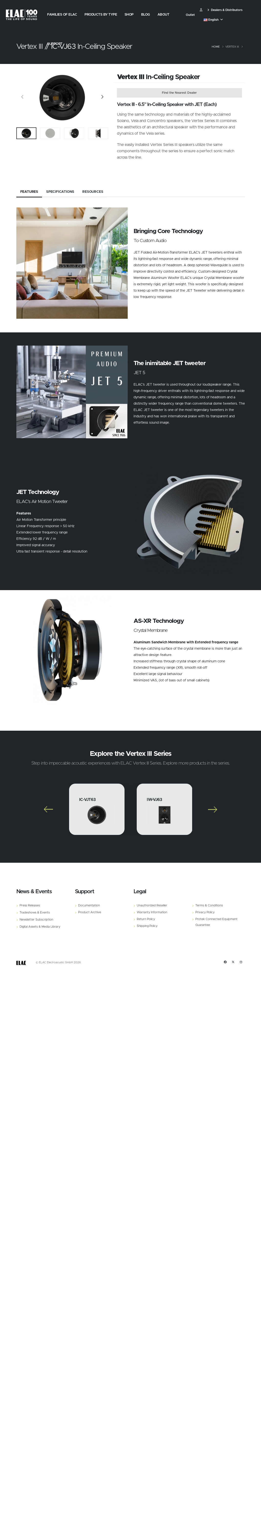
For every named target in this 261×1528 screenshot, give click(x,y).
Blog (145, 14)
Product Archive (89, 914)
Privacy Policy (205, 914)
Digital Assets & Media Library (40, 929)
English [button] (213, 19)
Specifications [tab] (60, 194)
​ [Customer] (201, 10)
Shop (129, 14)
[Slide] (22, 97)
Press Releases (30, 908)
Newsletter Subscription (36, 922)
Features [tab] (29, 194)
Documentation (89, 908)
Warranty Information (152, 914)
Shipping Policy (147, 928)
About (163, 14)
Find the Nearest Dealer (179, 92)
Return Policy (146, 921)
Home (216, 46)
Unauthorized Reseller (152, 908)
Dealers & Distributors (224, 10)
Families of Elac (62, 14)
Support (55, 44)
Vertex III (232, 46)
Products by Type (100, 14)
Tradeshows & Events (35, 915)
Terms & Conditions (209, 908)
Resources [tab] (92, 194)
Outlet (190, 15)
